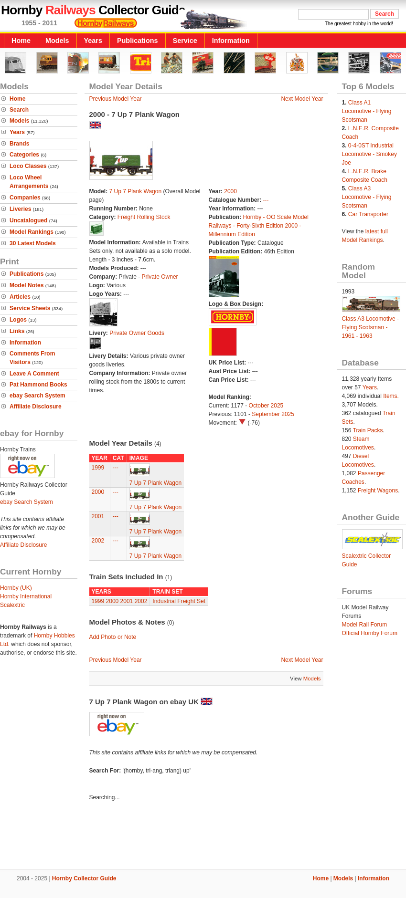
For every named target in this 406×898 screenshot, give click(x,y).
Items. (391, 396)
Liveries (20, 209)
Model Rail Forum (364, 624)
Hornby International (26, 596)
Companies (25, 197)
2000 (230, 191)
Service (185, 40)
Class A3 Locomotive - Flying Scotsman (367, 197)
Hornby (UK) (16, 588)
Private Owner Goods (136, 333)
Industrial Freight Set (178, 601)
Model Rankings (31, 232)
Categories (24, 154)
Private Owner (160, 276)
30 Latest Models (33, 243)
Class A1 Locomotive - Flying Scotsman (367, 111)
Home (21, 40)
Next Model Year (302, 98)
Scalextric (12, 605)
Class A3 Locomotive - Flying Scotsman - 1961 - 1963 (370, 327)
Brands (19, 143)
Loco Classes (28, 166)
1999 (98, 467)
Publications (137, 40)
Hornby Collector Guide (84, 878)
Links (17, 331)
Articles (20, 296)
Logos (18, 319)
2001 (98, 516)
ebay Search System (37, 395)
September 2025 (273, 414)
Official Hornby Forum (369, 633)
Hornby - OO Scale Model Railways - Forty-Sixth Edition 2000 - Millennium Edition (259, 226)
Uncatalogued (28, 220)
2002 (98, 540)
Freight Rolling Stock (144, 217)
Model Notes (26, 285)
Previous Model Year (115, 98)
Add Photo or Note (113, 637)
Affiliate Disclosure (36, 406)
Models (57, 40)
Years (93, 40)
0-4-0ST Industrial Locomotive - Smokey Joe (369, 154)
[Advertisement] (203, 836)
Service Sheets (30, 308)
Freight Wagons (378, 490)
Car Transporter (368, 214)
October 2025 (266, 405)
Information (231, 40)
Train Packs (368, 430)
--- (266, 200)
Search (19, 109)
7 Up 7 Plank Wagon (136, 191)
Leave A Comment (34, 373)
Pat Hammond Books (38, 384)
